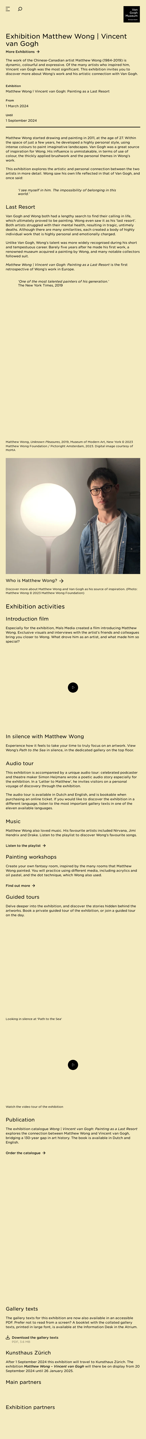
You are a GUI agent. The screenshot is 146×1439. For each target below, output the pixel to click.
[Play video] (73, 687)
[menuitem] (7, 9)
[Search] (20, 9)
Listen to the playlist (26, 846)
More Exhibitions (22, 52)
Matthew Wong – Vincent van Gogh (54, 1366)
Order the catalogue (25, 1153)
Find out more (20, 886)
